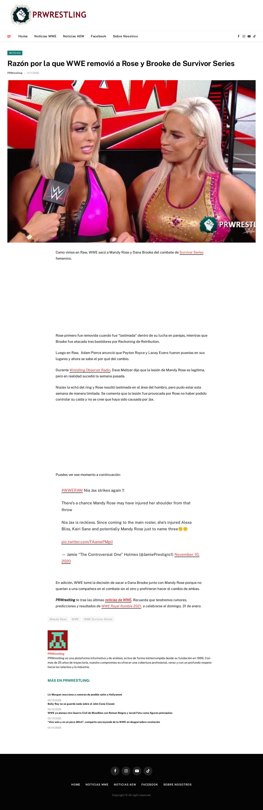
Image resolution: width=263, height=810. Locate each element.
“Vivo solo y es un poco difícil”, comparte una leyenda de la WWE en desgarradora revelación (104, 722)
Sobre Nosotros (125, 36)
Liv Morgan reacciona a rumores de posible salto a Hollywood (85, 694)
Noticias (15, 53)
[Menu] (9, 36)
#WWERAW (72, 490)
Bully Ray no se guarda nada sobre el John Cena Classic (81, 703)
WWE (75, 619)
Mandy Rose (58, 619)
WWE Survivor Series (98, 619)
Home (23, 36)
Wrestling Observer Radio (90, 370)
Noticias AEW (73, 36)
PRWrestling (14, 73)
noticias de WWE (118, 600)
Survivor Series (191, 252)
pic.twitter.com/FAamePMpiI (87, 541)
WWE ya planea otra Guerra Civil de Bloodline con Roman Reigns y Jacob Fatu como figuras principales (110, 712)
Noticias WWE (45, 36)
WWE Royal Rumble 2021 (121, 606)
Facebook (98, 36)
